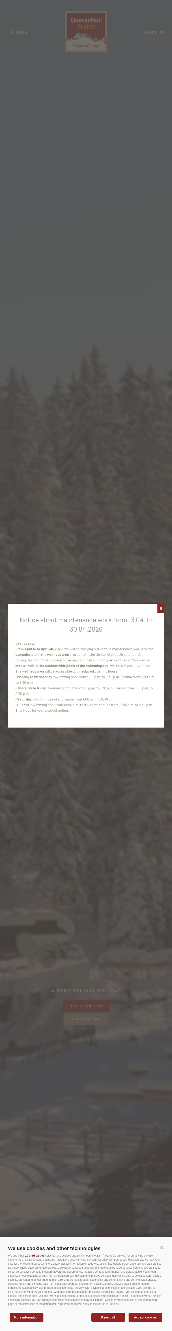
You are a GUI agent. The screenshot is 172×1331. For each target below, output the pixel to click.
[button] (162, 1248)
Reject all (108, 1317)
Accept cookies (145, 1317)
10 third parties (34, 1255)
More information (26, 1317)
